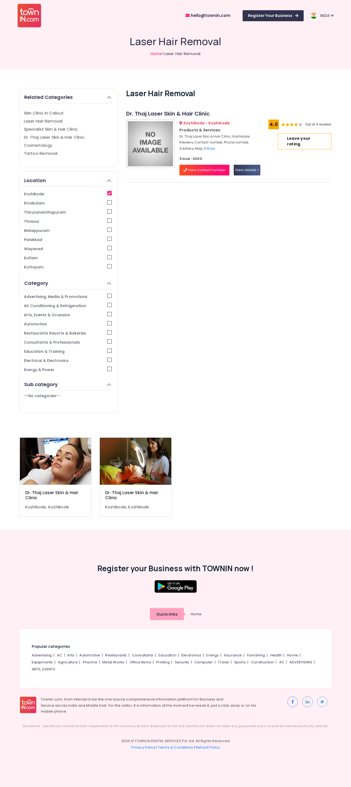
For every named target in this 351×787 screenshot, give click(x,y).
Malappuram (68, 230)
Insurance (233, 655)
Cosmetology (38, 145)
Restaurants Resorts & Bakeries (68, 333)
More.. (212, 148)
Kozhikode (68, 194)
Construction (262, 662)
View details (247, 170)
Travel (223, 662)
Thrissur (68, 221)
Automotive (68, 324)
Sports (240, 662)
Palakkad (68, 239)
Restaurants (116, 655)
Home (156, 53)
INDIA (322, 15)
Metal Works (113, 662)
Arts (70, 655)
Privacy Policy (143, 747)
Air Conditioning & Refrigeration (68, 305)
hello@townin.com (208, 15)
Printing (163, 662)
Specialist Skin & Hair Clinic (51, 129)
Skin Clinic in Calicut (44, 113)
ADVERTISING (300, 662)
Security (182, 662)
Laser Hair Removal (43, 121)
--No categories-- (42, 395)
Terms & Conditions (175, 747)
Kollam (68, 258)
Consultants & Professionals (68, 342)
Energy (212, 655)
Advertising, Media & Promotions (68, 296)
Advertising (42, 655)
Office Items (140, 662)
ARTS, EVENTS (43, 669)
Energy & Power (68, 369)
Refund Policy (208, 747)
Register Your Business (273, 15)
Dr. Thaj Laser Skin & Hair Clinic (54, 137)
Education (167, 655)
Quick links (167, 614)
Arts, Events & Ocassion (68, 315)
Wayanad (68, 248)
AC (59, 655)
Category (68, 283)
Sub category (68, 384)
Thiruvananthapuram (68, 212)
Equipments (42, 662)
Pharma (90, 662)
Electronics (191, 655)
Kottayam (68, 267)
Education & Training (68, 351)
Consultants (142, 655)
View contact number (204, 170)
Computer (203, 662)
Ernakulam (68, 203)
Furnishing (256, 655)
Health (276, 655)
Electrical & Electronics (68, 360)
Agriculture (68, 662)
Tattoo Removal (41, 153)
